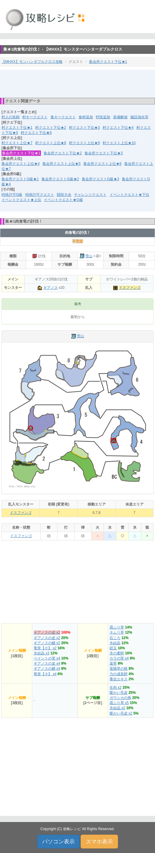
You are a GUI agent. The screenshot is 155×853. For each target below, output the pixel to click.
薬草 (113, 663)
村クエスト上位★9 (84, 143)
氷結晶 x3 (41, 653)
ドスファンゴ (130, 288)
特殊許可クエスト (39, 195)
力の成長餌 (119, 674)
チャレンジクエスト (90, 195)
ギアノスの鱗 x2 (47, 643)
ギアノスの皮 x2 (47, 632)
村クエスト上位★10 (119, 143)
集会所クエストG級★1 (20, 179)
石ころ (115, 638)
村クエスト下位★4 (118, 127)
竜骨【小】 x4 (45, 674)
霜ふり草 (117, 627)
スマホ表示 (99, 842)
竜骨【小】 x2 (45, 648)
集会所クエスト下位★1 (108, 62)
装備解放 (120, 117)
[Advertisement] (77, 83)
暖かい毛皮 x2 (121, 713)
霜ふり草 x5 (119, 703)
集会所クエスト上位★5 (61, 164)
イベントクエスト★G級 (63, 200)
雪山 (88, 256)
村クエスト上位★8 (50, 143)
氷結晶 (115, 643)
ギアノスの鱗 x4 (47, 668)
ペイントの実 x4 (47, 658)
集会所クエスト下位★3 (104, 153)
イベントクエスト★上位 (21, 200)
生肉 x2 (116, 687)
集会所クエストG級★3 (100, 179)
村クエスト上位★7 (17, 143)
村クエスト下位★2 (50, 127)
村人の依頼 (11, 117)
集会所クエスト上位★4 (21, 164)
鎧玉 (113, 648)
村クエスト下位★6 (36, 133)
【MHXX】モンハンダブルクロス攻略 (32, 62)
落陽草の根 (119, 668)
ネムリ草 (117, 632)
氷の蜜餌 (117, 653)
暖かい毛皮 (119, 693)
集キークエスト (63, 117)
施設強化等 (139, 117)
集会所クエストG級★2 (60, 179)
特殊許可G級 (12, 195)
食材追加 (86, 117)
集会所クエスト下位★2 (63, 153)
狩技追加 (103, 117)
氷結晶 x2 (117, 708)
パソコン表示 (58, 842)
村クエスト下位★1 (17, 127)
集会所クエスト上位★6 (102, 164)
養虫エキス (119, 679)
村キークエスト (35, 117)
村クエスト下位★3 (84, 127)
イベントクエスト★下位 (129, 195)
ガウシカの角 (120, 698)
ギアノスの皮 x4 (47, 663)
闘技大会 (64, 195)
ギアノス (50, 288)
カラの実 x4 (119, 658)
